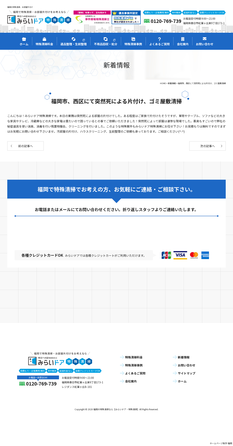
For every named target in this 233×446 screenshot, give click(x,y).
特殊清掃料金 (134, 357)
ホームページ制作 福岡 (221, 443)
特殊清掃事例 (134, 365)
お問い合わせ (186, 365)
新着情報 (183, 357)
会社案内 (131, 381)
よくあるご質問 (135, 373)
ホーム (182, 381)
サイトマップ (186, 373)
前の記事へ (25, 146)
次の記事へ (207, 146)
